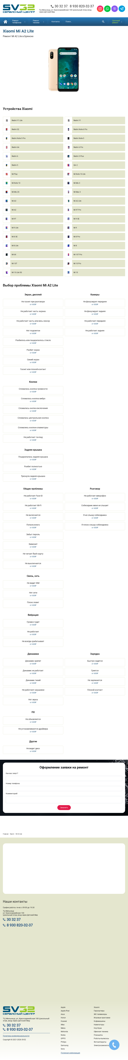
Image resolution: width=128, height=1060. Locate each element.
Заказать (64, 808)
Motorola (64, 1032)
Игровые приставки (102, 1018)
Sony (63, 1049)
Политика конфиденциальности (16, 1036)
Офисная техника (101, 1032)
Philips (63, 1042)
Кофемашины (99, 1021)
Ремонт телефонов (18, 22)
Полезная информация (70, 1053)
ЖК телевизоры (100, 1014)
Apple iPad (65, 1011)
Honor (63, 1018)
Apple (63, 1007)
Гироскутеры (99, 1011)
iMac (63, 1025)
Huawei (64, 1021)
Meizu (63, 1028)
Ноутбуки (98, 1028)
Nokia (63, 1035)
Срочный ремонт (117, 22)
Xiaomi (96, 1007)
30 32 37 (59, 6)
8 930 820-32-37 (82, 6)
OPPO (63, 1038)
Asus (63, 1014)
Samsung (64, 1045)
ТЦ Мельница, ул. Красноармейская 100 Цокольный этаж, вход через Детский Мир (65, 11)
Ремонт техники (38, 22)
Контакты (56, 22)
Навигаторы (99, 1025)
